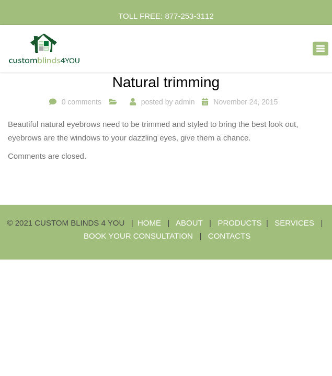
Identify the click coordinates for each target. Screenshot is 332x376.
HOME (149, 222)
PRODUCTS (239, 222)
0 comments (81, 102)
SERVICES (295, 222)
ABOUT (189, 222)
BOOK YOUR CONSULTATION (138, 235)
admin (184, 102)
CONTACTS (229, 235)
